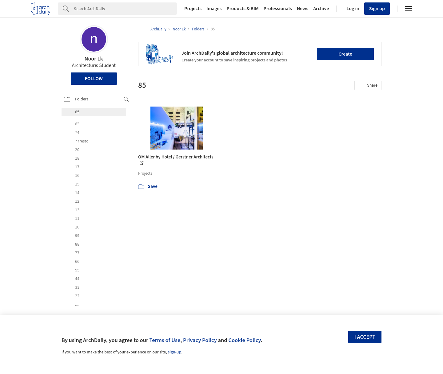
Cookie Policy (244, 340)
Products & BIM (242, 8)
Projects (193, 8)
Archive (321, 8)
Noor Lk (94, 59)
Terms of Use (164, 340)
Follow (94, 78)
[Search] (125, 8)
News (302, 8)
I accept (364, 337)
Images (214, 8)
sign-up (174, 352)
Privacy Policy (200, 340)
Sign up (377, 8)
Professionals (278, 8)
